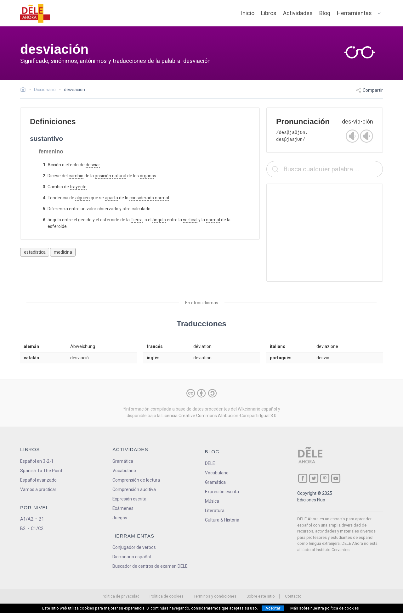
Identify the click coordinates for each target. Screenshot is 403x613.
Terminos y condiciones (215, 596)
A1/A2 (26, 519)
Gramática (122, 461)
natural (119, 175)
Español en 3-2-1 (37, 461)
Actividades (298, 13)
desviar (93, 164)
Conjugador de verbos (134, 547)
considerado (141, 197)
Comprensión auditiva (134, 489)
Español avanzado (38, 480)
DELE (210, 463)
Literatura (214, 510)
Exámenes (122, 508)
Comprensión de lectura (136, 480)
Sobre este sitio (261, 596)
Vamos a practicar (38, 489)
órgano (147, 175)
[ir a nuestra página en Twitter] (313, 478)
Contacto (293, 596)
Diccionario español (131, 556)
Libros (268, 13)
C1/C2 (37, 528)
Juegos (119, 517)
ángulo (159, 219)
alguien (82, 197)
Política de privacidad (120, 596)
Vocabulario (124, 470)
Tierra (137, 219)
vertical (190, 219)
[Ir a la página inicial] (24, 90)
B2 (23, 528)
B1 (41, 519)
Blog (324, 13)
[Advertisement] (325, 233)
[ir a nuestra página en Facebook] (302, 478)
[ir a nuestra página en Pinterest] (324, 478)
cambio (76, 175)
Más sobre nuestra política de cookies (324, 608)
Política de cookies (167, 596)
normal (162, 197)
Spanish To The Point (41, 470)
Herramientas (354, 13)
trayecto (78, 186)
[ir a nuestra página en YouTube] (335, 478)
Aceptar (272, 608)
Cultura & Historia (222, 519)
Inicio (247, 13)
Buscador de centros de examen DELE (150, 566)
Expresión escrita (129, 498)
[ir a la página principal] (35, 13)
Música (212, 501)
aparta (111, 197)
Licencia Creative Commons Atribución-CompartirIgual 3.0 (219, 415)
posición (103, 175)
